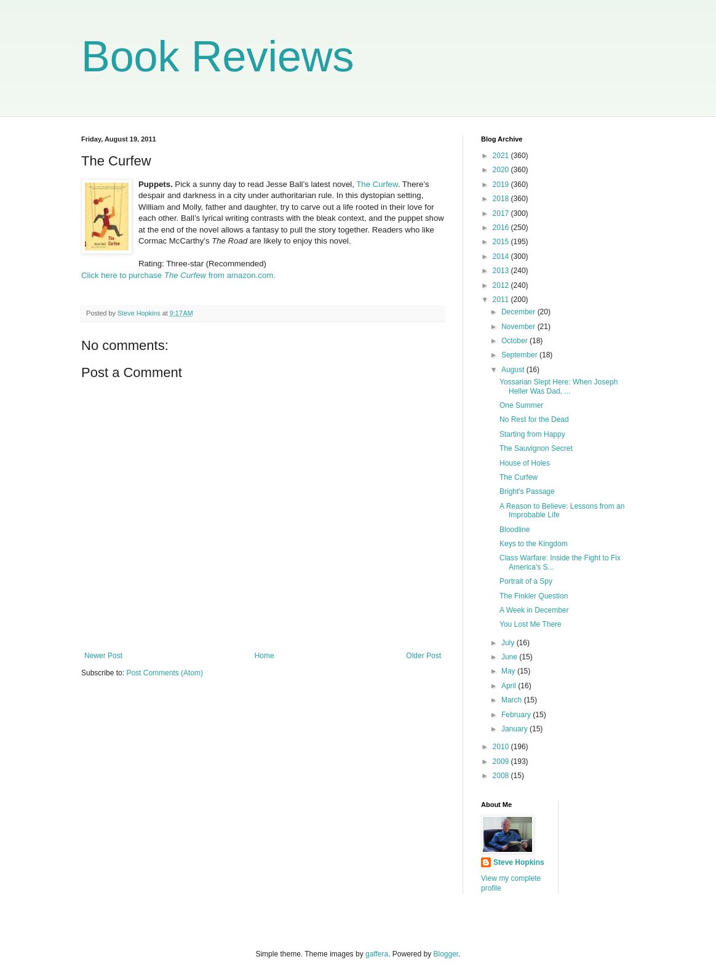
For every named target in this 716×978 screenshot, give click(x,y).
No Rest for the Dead (534, 419)
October (515, 340)
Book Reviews (217, 57)
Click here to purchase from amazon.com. (178, 275)
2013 (502, 270)
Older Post (423, 655)
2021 (502, 155)
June (510, 657)
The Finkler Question (533, 596)
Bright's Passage (527, 491)
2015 (502, 241)
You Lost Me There (530, 624)
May (509, 671)
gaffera (376, 954)
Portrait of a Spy (525, 581)
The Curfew (376, 184)
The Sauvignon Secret (536, 448)
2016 (502, 227)
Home (264, 655)
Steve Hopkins (518, 862)
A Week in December (534, 610)
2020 (502, 169)
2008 (502, 775)
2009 (502, 761)
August (514, 369)
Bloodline (514, 529)
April (509, 686)
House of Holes (524, 463)
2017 (502, 213)
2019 (502, 184)
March (512, 700)
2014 (502, 256)
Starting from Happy (532, 434)
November (519, 326)
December (519, 312)
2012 (502, 285)
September (520, 355)
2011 (502, 299)
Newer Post (103, 655)
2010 (502, 746)
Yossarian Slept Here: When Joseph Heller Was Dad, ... (558, 386)
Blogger (446, 954)
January (515, 729)
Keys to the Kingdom (533, 543)
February (517, 714)
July (509, 642)
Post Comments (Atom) (164, 673)
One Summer (521, 405)
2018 (502, 198)
